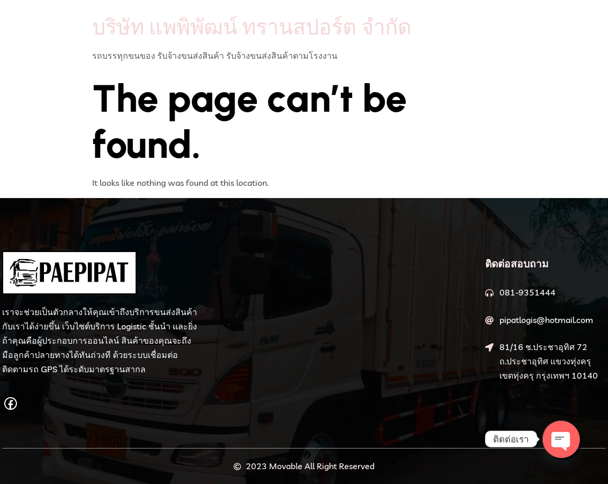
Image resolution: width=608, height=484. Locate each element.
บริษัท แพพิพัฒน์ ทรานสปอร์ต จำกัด (252, 26)
